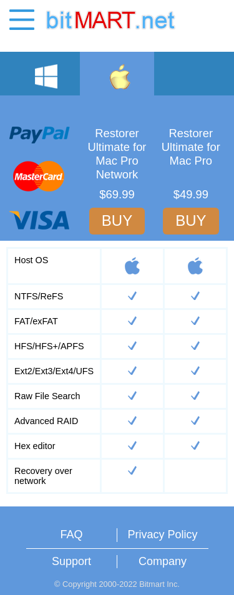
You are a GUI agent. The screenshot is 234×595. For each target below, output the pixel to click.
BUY (117, 220)
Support (71, 561)
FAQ (71, 534)
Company (163, 561)
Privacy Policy (162, 534)
